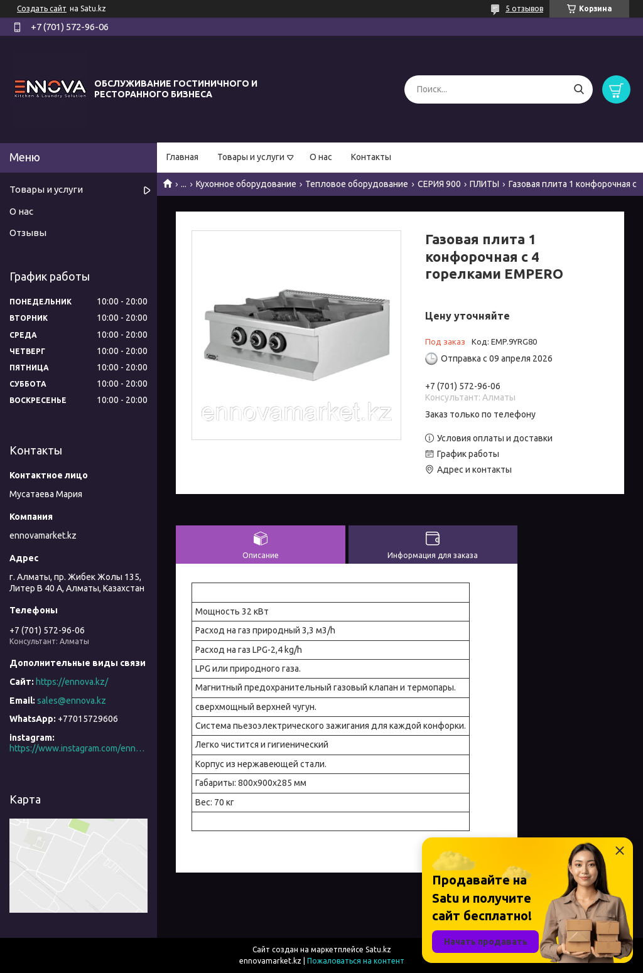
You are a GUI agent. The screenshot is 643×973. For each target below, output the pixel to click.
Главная (182, 157)
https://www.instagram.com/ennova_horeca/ (78, 748)
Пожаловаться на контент (355, 961)
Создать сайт (42, 8)
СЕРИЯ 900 (439, 184)
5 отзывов (524, 8)
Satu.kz (378, 949)
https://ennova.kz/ (72, 682)
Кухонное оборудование (246, 184)
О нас (321, 157)
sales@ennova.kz (71, 701)
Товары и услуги (250, 157)
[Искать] (579, 89)
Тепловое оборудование (356, 184)
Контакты (371, 157)
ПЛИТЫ (484, 184)
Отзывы (27, 232)
